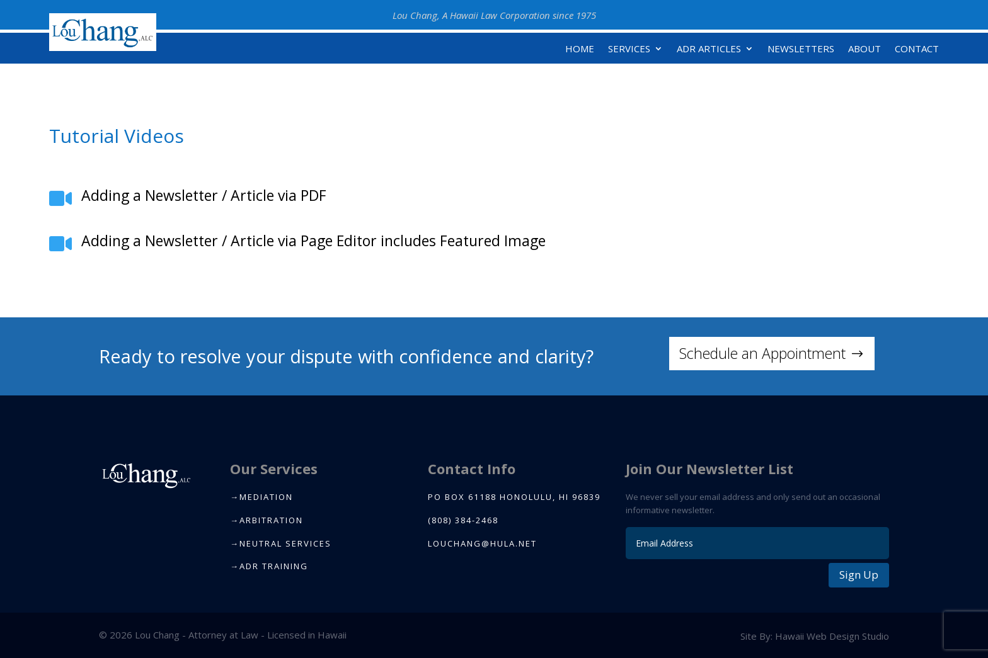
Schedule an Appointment (762, 353)
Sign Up (858, 574)
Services (629, 49)
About (864, 49)
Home (579, 49)
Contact (917, 49)
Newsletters (800, 49)
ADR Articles (709, 49)
